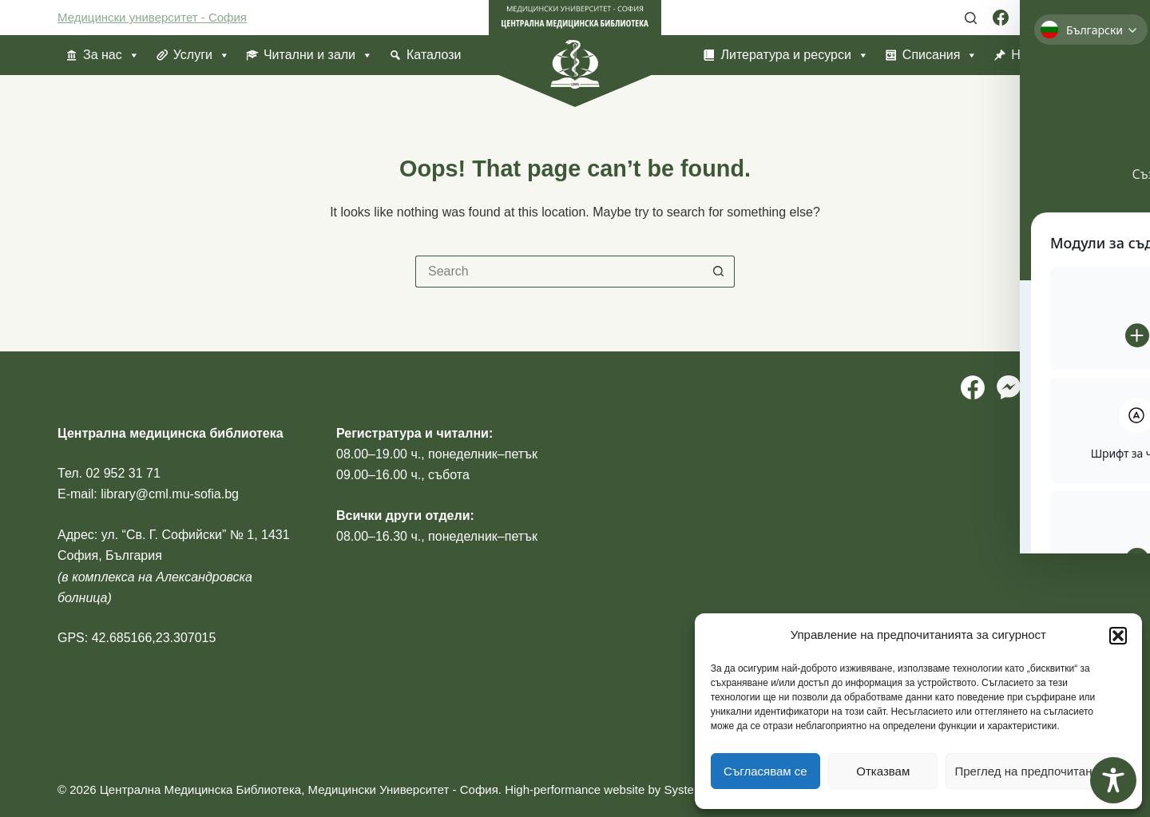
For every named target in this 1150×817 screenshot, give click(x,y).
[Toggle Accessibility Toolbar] (1113, 780)
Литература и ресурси (794, 55)
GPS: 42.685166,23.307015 (137, 637)
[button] (1118, 636)
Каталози (433, 54)
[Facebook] (1001, 18)
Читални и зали (318, 55)
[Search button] (719, 272)
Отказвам (883, 771)
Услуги (201, 55)
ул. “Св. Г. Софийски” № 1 (177, 534)
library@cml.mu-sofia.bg (170, 494)
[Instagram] (1057, 18)
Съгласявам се (765, 771)
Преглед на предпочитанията (1035, 771)
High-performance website (574, 789)
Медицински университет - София (152, 17)
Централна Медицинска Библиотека (200, 789)
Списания (940, 55)
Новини (1033, 54)
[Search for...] (559, 272)
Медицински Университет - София (402, 789)
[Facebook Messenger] (1029, 18)
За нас (111, 55)
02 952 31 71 (122, 473)
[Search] (971, 18)
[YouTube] (1084, 18)
